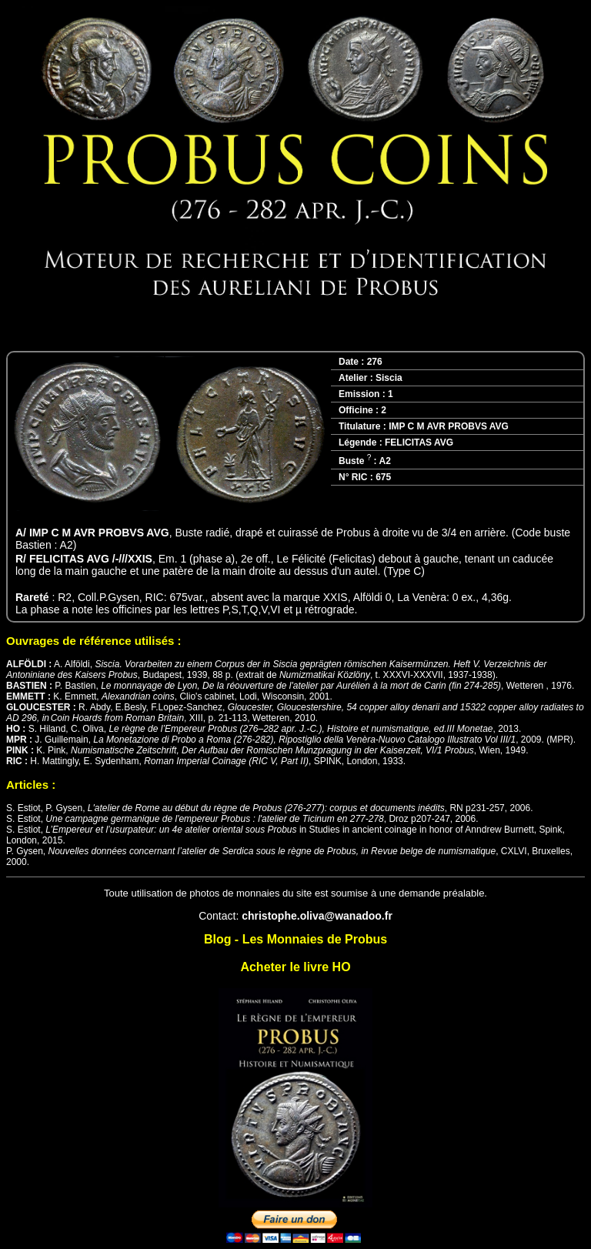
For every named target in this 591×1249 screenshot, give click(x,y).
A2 (384, 461)
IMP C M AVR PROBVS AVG (449, 426)
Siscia (389, 377)
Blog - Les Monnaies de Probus (295, 939)
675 (383, 477)
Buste (355, 461)
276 (374, 361)
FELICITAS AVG (419, 442)
